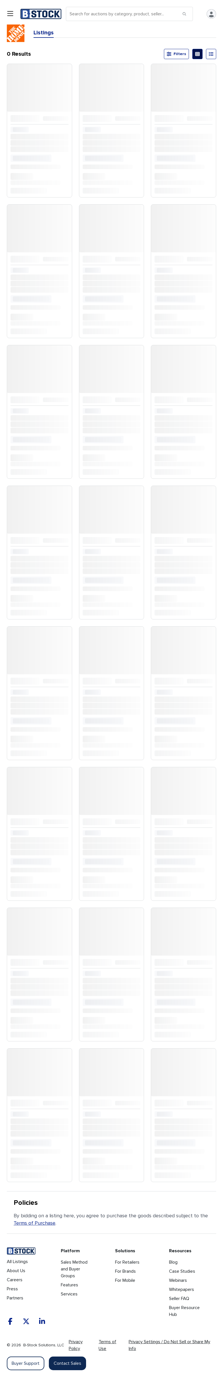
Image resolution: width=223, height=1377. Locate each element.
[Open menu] (10, 14)
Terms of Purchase (34, 1223)
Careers (14, 1280)
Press (12, 1289)
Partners (15, 1298)
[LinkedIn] (42, 1321)
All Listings (17, 1261)
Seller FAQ (179, 1298)
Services (69, 1294)
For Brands (125, 1271)
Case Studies (182, 1271)
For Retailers (127, 1262)
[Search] (129, 14)
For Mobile (125, 1280)
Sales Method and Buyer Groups (74, 1269)
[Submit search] (184, 14)
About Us (16, 1271)
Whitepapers (181, 1289)
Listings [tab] (44, 32)
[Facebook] (10, 1321)
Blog (173, 1262)
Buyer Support (25, 1363)
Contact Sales (67, 1363)
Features (69, 1285)
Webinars (178, 1280)
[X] (26, 1321)
